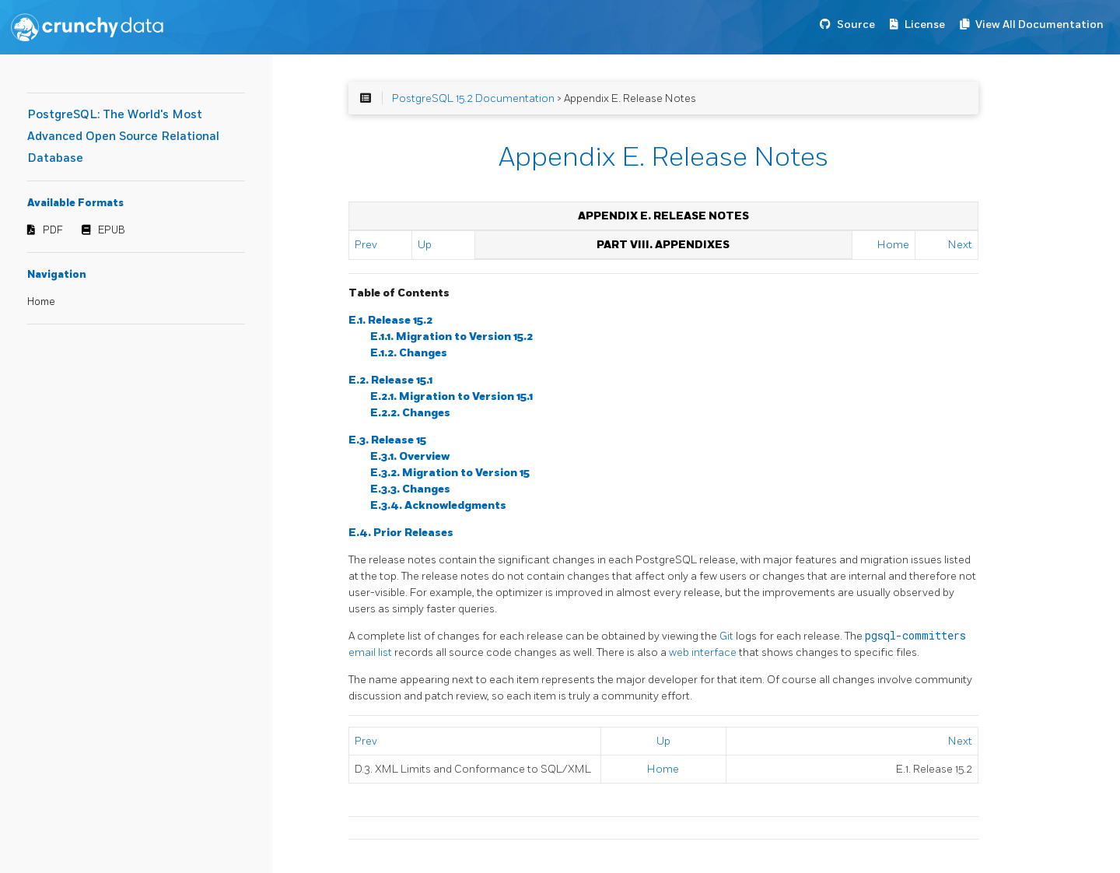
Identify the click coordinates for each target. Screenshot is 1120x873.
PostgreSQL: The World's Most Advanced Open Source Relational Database (123, 136)
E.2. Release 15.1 (390, 380)
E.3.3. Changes (410, 489)
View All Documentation (1039, 24)
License (925, 24)
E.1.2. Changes (408, 352)
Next (960, 244)
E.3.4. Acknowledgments (438, 505)
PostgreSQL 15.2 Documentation (473, 98)
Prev (366, 244)
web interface (704, 652)
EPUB (111, 230)
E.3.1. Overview (410, 456)
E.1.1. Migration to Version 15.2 (451, 336)
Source (856, 24)
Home (41, 302)
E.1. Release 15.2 (390, 320)
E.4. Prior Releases (400, 532)
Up (425, 244)
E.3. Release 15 (387, 440)
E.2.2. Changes (410, 412)
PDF (53, 230)
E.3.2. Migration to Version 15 (450, 472)
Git (727, 636)
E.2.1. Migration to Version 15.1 (451, 396)
